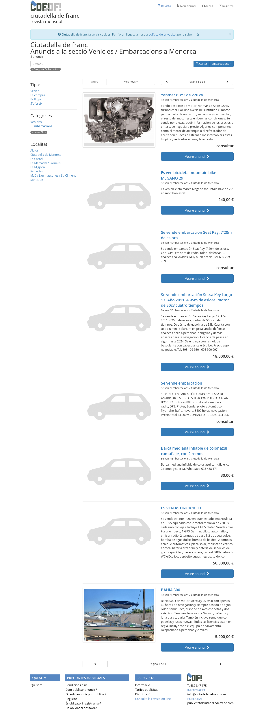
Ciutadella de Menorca (45, 155)
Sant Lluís (37, 180)
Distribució (142, 694)
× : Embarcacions (46, 69)
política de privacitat (162, 34)
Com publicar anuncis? (81, 690)
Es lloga (35, 99)
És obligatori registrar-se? (83, 703)
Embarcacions (223, 63)
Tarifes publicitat (146, 690)
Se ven (34, 91)
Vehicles (36, 122)
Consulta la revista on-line (153, 699)
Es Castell (36, 159)
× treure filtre (39, 132)
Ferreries (36, 171)
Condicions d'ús (77, 685)
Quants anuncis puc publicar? (86, 694)
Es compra (37, 95)
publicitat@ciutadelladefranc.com (210, 703)
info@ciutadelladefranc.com (206, 694)
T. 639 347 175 (197, 686)
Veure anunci (197, 156)
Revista (164, 6)
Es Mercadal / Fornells (45, 163)
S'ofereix (36, 104)
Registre (226, 6)
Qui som (36, 685)
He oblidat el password (81, 708)
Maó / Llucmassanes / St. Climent (53, 176)
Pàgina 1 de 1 (197, 81)
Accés (207, 6)
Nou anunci (186, 6)
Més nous (131, 81)
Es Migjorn (37, 167)
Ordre (94, 81)
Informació (142, 685)
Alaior (34, 150)
